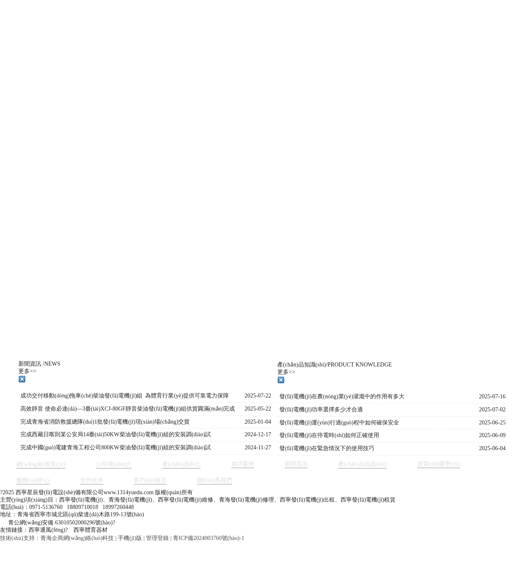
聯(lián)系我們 (214, 480)
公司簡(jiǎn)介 (114, 464)
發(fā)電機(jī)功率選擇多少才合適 (321, 409)
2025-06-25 (492, 423)
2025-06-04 (492, 448)
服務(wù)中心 (33, 480)
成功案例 (242, 464)
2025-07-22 (258, 396)
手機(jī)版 (130, 538)
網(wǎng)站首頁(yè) (40, 464)
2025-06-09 (492, 435)
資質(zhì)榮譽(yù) (438, 464)
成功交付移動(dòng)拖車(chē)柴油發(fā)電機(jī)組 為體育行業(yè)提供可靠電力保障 (124, 396)
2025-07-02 (492, 409)
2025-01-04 (258, 422)
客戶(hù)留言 (150, 480)
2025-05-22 (258, 409)
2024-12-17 (258, 434)
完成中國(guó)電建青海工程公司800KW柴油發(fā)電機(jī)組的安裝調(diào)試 (115, 447)
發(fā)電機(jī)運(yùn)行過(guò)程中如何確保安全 (339, 423)
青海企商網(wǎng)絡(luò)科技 (77, 538)
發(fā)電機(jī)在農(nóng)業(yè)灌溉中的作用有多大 (341, 396)
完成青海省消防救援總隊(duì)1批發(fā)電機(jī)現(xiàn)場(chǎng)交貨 (105, 422)
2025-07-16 (492, 396)
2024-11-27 (258, 447)
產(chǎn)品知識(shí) (362, 464)
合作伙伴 (91, 480)
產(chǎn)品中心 (181, 464)
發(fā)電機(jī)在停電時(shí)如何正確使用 (329, 435)
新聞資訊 (296, 464)
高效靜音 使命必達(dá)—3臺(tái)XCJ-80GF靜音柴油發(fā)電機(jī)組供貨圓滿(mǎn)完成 (127, 409)
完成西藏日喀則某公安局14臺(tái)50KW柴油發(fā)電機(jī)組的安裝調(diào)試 (115, 434)
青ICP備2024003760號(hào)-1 (208, 538)
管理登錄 (157, 538)
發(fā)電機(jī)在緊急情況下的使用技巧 (326, 448)
